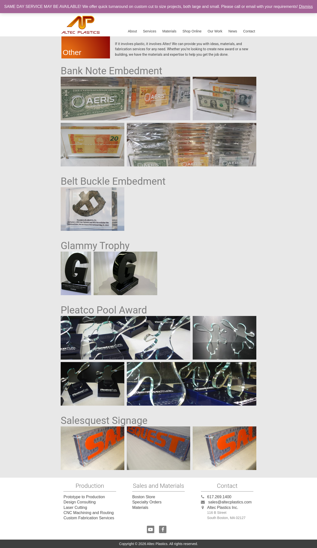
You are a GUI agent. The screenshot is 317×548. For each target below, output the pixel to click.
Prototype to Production (84, 497)
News (232, 31)
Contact (249, 31)
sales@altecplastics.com (230, 502)
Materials (169, 31)
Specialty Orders (146, 502)
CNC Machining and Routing (88, 513)
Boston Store (143, 497)
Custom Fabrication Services (88, 518)
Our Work (215, 31)
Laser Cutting (75, 507)
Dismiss (306, 6)
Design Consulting (79, 502)
